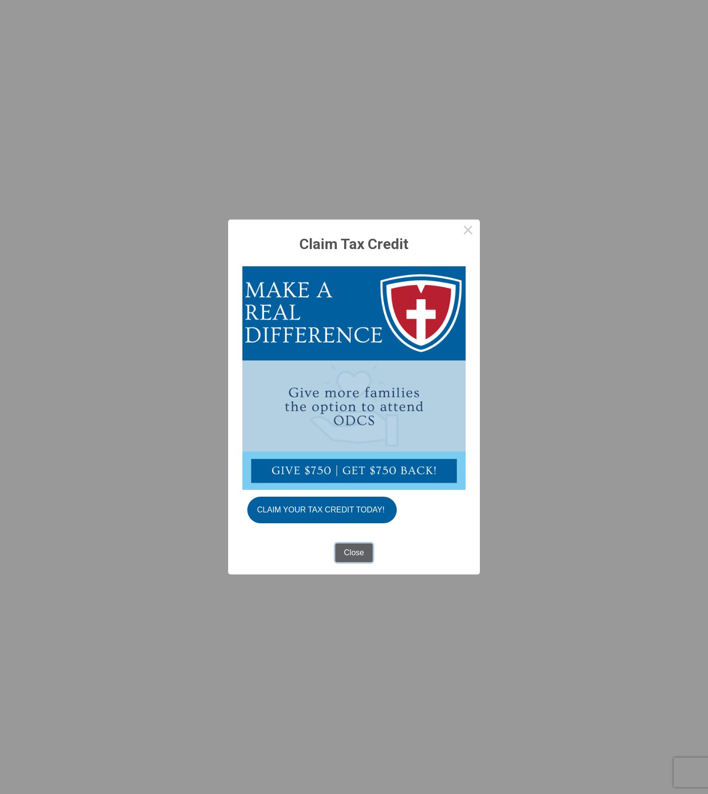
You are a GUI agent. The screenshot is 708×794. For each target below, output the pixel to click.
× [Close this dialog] (468, 231)
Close (354, 552)
